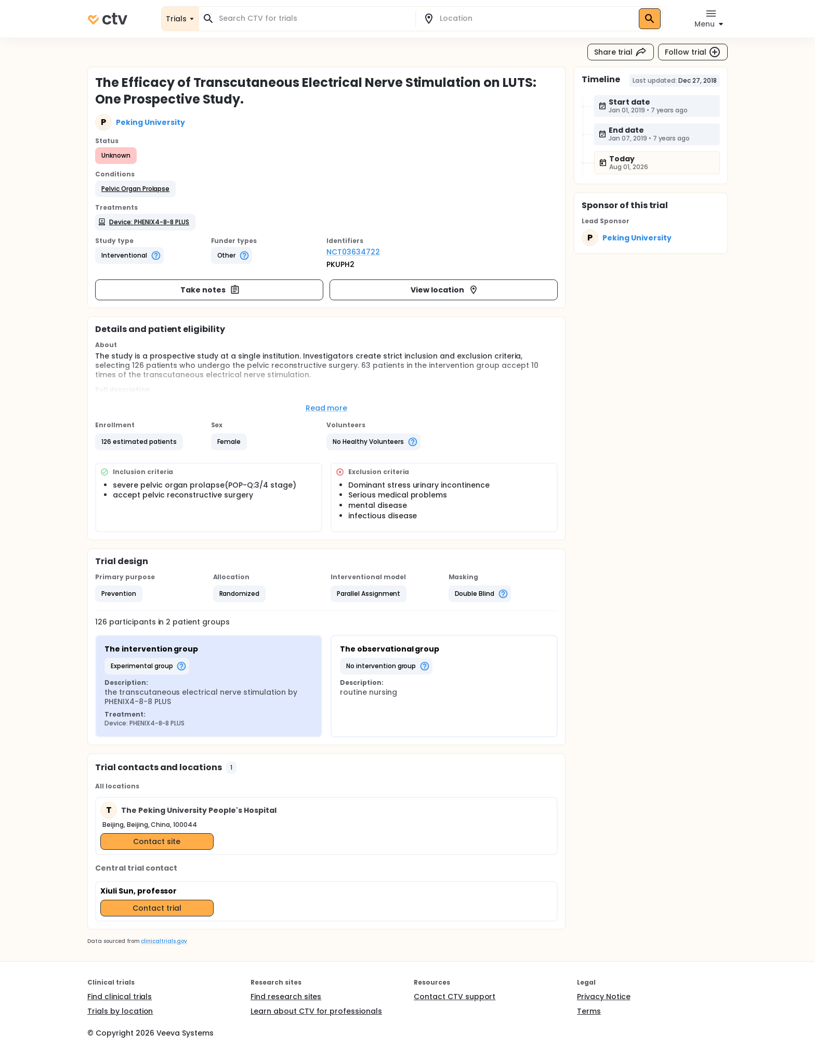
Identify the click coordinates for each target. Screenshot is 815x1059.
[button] (135, 189)
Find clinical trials (119, 996)
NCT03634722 (353, 252)
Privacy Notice (603, 996)
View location (445, 290)
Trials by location (120, 1011)
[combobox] (313, 18)
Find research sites (286, 996)
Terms (589, 1011)
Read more (327, 408)
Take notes (210, 290)
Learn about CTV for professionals (316, 1011)
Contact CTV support (454, 996)
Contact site (156, 841)
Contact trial (157, 908)
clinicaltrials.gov (164, 941)
